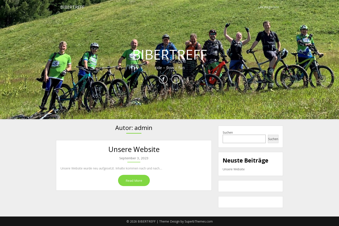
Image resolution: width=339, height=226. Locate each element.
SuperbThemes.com (199, 221)
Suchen (228, 132)
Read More (134, 180)
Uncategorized (268, 7)
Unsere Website (134, 149)
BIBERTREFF (72, 7)
